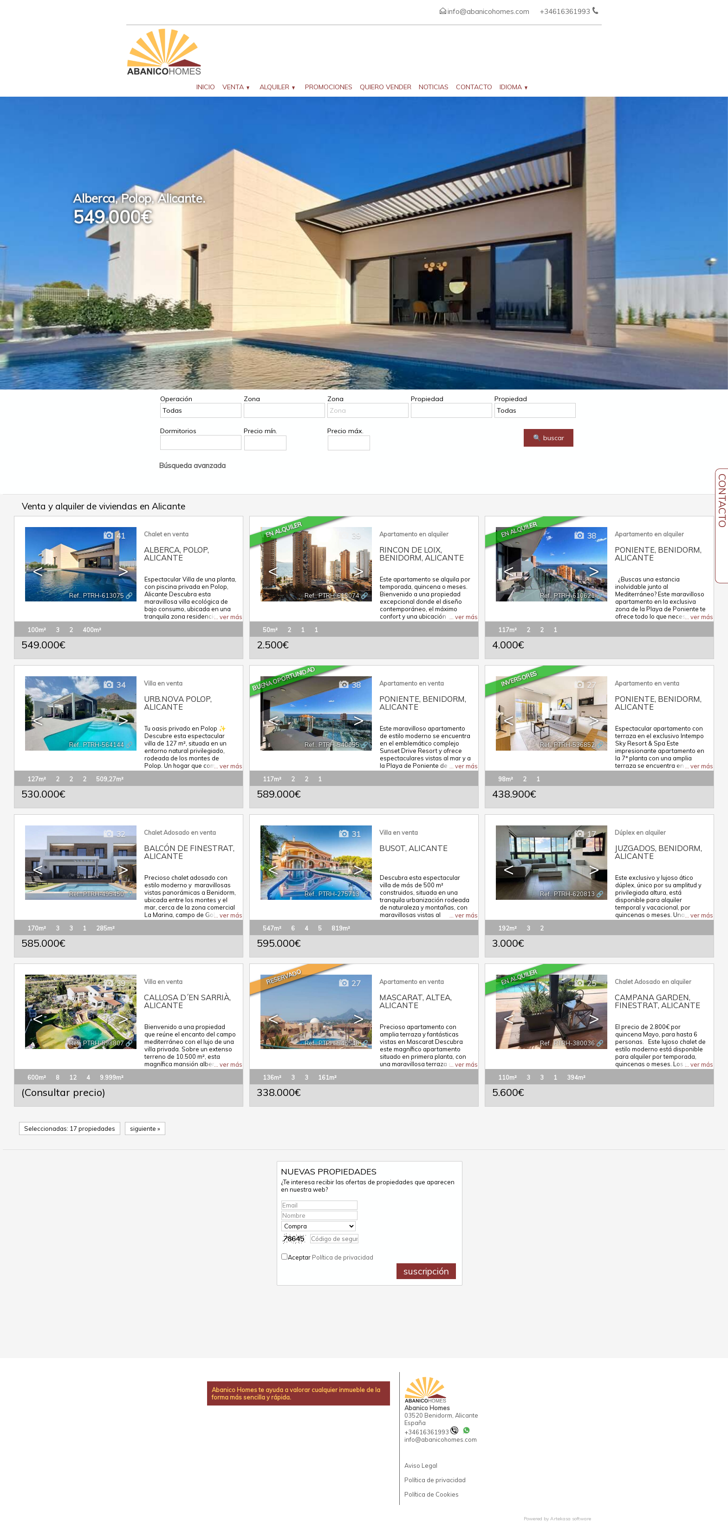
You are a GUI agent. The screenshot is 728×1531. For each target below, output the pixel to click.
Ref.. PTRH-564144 (96, 744)
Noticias (433, 87)
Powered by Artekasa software (557, 1519)
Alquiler (277, 87)
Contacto (474, 87)
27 (584, 685)
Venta (235, 87)
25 (584, 983)
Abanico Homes (427, 1408)
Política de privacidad (342, 1257)
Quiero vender (385, 87)
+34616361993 (431, 1432)
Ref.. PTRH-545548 (332, 1043)
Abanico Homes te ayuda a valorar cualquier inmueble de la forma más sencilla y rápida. (296, 1393)
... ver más (228, 616)
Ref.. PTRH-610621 (567, 595)
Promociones (328, 87)
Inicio (205, 87)
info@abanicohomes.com (488, 11)
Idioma (513, 87)
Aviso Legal (420, 1465)
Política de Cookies (431, 1494)
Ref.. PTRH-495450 (96, 893)
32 (114, 834)
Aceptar (330, 1257)
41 (114, 536)
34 (114, 685)
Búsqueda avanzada (192, 465)
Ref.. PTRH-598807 (96, 1043)
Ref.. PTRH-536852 (567, 744)
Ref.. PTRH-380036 (567, 1043)
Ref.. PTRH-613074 (332, 595)
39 (349, 536)
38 (584, 536)
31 (349, 834)
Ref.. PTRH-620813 (567, 893)
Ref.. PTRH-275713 (332, 893)
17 (584, 834)
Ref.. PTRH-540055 (332, 744)
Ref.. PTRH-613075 (96, 595)
